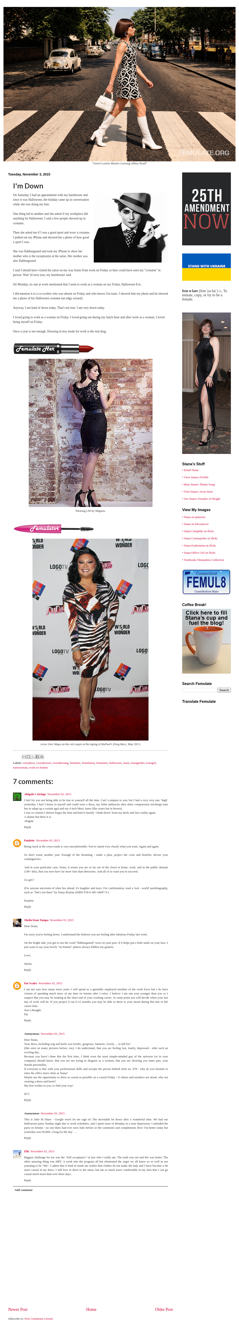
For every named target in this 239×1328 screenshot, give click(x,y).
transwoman (20, 767)
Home (91, 1309)
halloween (115, 763)
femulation (88, 763)
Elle (26, 1151)
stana (126, 763)
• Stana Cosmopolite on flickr (200, 538)
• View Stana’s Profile (195, 477)
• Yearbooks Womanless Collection (203, 560)
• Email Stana (190, 470)
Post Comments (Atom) (39, 1318)
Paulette (29, 840)
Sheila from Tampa (36, 920)
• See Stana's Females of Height (201, 498)
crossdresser (43, 763)
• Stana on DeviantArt (195, 524)
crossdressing (60, 763)
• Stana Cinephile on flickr (198, 531)
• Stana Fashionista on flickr (199, 545)
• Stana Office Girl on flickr (198, 552)
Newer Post (18, 1309)
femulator (102, 763)
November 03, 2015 (59, 794)
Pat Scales (30, 983)
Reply (27, 827)
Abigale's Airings (35, 794)
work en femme (38, 767)
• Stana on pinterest (193, 517)
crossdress (29, 763)
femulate (75, 763)
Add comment (23, 1190)
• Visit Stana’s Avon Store (197, 491)
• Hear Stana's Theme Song (198, 484)
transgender (138, 763)
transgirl (151, 763)
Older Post (164, 1309)
